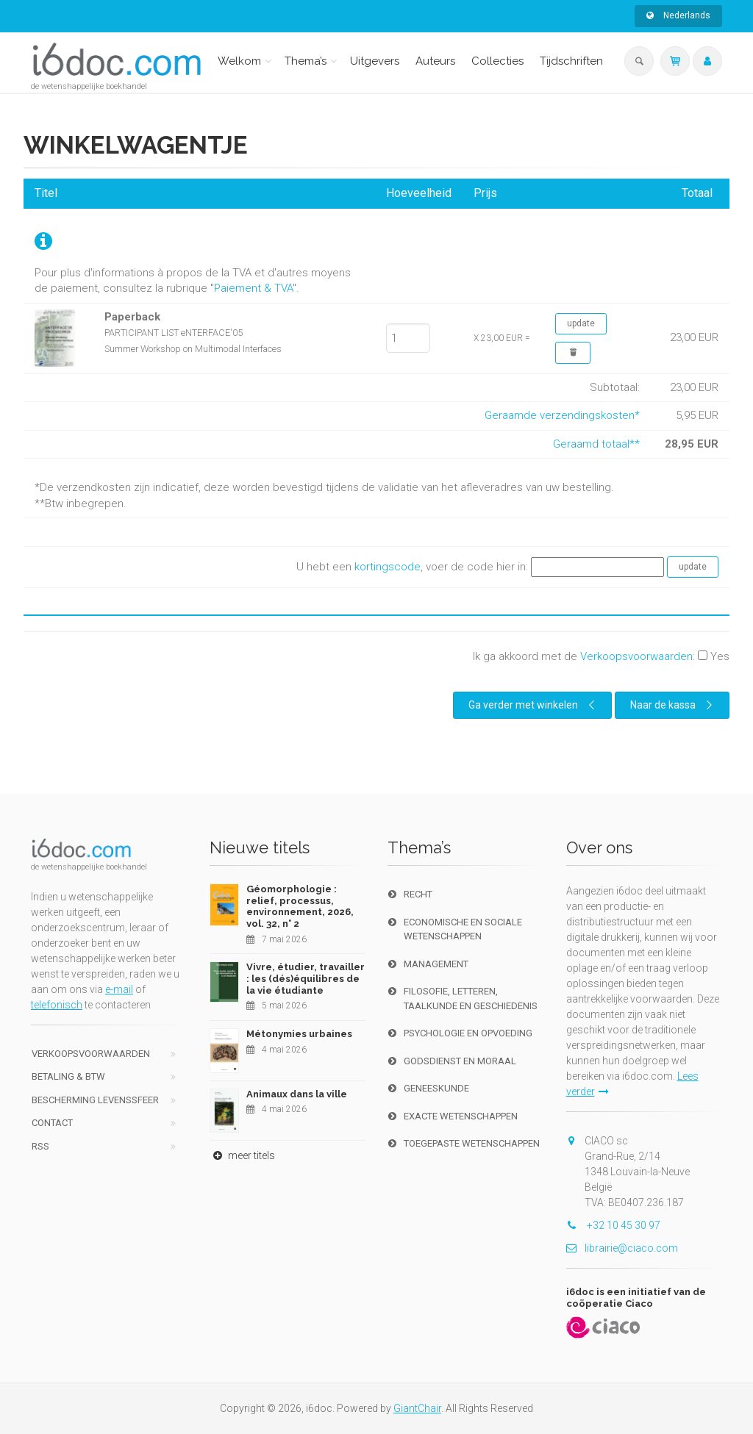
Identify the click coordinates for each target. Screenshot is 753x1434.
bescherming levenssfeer (95, 1099)
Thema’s (305, 61)
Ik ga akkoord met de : (601, 656)
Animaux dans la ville (296, 1094)
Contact (52, 1122)
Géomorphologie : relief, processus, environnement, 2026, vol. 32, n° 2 (300, 906)
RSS (40, 1146)
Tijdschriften (571, 61)
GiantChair (417, 1408)
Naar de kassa (673, 704)
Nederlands (678, 15)
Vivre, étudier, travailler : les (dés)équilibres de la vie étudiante (305, 978)
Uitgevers (374, 61)
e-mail (119, 989)
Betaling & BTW (68, 1076)
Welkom (239, 61)
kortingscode (387, 566)
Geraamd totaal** (596, 444)
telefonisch (56, 1005)
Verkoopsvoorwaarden (636, 656)
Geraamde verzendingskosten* (562, 415)
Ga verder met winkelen (533, 704)
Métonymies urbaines (299, 1033)
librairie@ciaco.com (622, 1248)
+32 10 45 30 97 (613, 1225)
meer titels (242, 1155)
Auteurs (435, 61)
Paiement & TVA (253, 288)
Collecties (497, 61)
